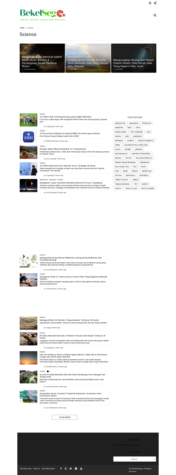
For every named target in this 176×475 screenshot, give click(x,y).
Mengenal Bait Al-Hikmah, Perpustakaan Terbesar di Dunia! (69, 320)
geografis (53, 179)
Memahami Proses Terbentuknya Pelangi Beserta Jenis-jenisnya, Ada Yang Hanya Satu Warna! (88, 61)
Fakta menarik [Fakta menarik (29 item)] (137, 132)
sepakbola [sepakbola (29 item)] (144, 175)
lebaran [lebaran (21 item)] (138, 149)
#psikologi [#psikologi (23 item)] (146, 123)
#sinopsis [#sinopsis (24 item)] (119, 127)
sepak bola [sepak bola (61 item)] (130, 175)
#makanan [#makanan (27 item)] (133, 123)
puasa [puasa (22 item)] (143, 167)
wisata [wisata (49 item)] (118, 188)
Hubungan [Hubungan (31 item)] (137, 136)
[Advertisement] (64, 96)
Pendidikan (44, 179)
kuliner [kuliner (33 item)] (128, 149)
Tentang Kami (25, 469)
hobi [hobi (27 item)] (127, 136)
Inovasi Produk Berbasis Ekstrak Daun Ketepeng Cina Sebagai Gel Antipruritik (72, 375)
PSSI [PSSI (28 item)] (135, 167)
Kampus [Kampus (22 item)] (130, 141)
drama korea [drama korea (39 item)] (120, 132)
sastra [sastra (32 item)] (118, 175)
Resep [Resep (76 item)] (125, 171)
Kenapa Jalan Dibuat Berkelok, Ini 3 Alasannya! (63, 149)
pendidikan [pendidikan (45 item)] (144, 162)
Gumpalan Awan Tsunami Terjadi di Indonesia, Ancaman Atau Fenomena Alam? (70, 394)
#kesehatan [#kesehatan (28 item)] (120, 123)
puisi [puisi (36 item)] (117, 171)
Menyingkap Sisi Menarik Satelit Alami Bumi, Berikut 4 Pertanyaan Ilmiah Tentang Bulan (42, 61)
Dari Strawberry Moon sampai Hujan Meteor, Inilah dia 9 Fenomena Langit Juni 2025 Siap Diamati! (73, 355)
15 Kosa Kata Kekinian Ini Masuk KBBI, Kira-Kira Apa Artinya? (70, 133)
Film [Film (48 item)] (148, 132)
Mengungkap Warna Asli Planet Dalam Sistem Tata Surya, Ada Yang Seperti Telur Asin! (133, 63)
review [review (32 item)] (135, 171)
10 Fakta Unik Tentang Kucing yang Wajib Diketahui (65, 116)
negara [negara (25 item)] (118, 158)
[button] (150, 3)
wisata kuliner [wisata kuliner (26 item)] (147, 188)
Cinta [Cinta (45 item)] (138, 127)
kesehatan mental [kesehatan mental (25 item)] (146, 141)
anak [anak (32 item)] (129, 127)
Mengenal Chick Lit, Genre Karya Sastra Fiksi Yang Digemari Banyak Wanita (73, 277)
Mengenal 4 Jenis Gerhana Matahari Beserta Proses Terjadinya (71, 182)
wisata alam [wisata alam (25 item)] (131, 188)
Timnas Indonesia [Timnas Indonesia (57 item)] (122, 184)
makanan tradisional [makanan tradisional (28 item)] (141, 154)
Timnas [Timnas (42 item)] (135, 180)
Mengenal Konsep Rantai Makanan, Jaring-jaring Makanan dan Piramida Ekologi (71, 258)
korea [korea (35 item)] (117, 145)
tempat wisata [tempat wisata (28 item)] (121, 180)
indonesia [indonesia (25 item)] (119, 141)
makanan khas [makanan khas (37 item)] (121, 154)
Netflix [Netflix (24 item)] (129, 158)
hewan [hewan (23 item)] (118, 136)
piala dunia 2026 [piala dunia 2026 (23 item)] (122, 167)
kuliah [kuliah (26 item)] (118, 149)
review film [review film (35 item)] (146, 171)
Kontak (36, 469)
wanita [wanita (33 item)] (145, 184)
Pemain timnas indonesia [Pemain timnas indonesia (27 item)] (125, 162)
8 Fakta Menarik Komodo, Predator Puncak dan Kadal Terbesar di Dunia (72, 336)
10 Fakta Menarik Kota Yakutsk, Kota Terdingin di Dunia (67, 165)
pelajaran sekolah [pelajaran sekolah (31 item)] (144, 158)
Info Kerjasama (48, 469)
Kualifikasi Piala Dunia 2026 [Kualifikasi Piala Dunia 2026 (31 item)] (136, 145)
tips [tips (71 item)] (135, 184)
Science (42, 114)
